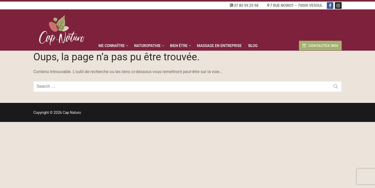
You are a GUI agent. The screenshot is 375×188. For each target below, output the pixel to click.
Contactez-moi (320, 45)
